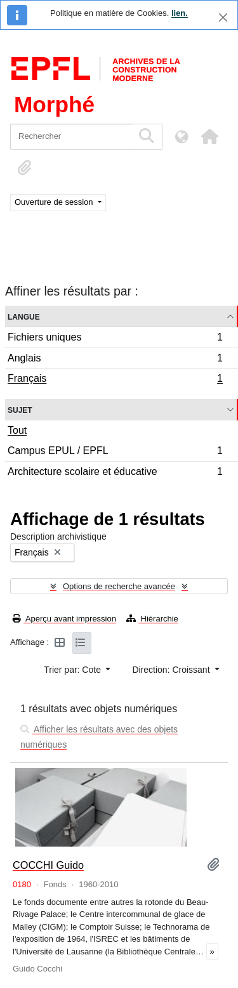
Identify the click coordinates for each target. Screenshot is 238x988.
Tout (17, 430)
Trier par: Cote (73, 670)
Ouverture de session (55, 202)
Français (115, 380)
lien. (179, 13)
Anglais (115, 360)
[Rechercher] (71, 137)
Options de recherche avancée (119, 586)
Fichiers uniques (115, 339)
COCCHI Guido (48, 865)
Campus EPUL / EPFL (115, 452)
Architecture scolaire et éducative (115, 473)
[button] (209, 136)
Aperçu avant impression (64, 618)
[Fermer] (223, 17)
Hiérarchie (152, 618)
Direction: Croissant (172, 670)
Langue (24, 316)
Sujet (20, 409)
